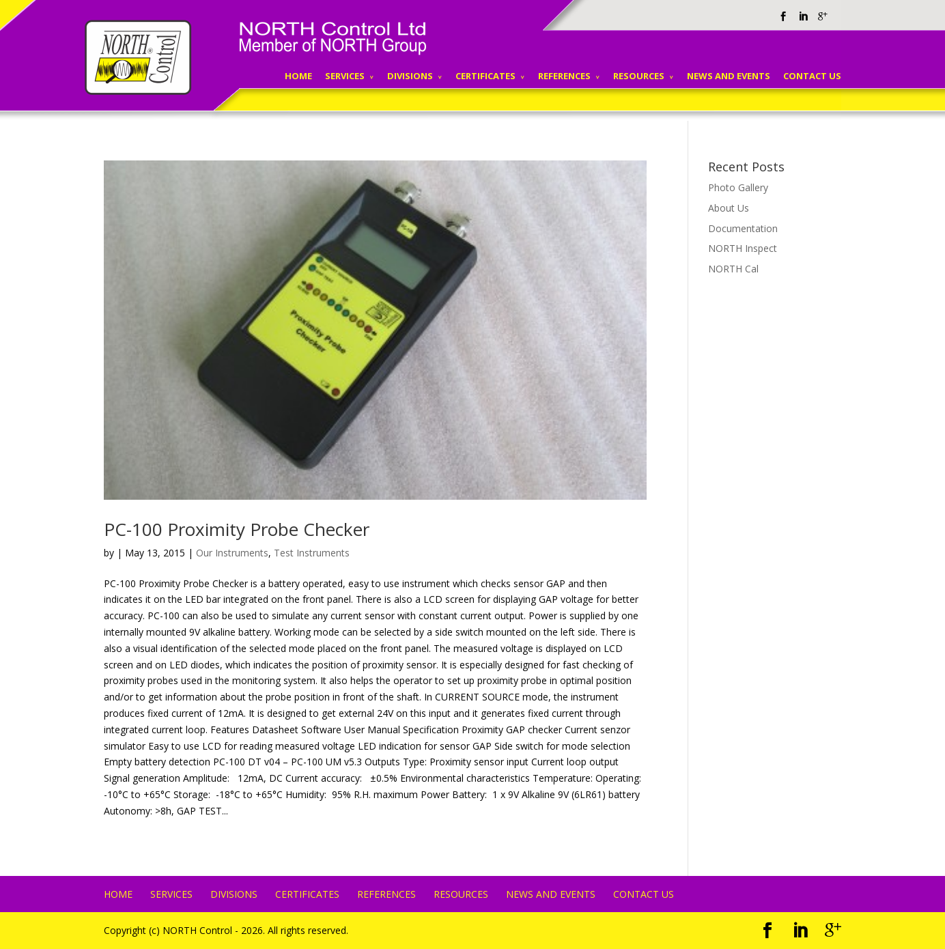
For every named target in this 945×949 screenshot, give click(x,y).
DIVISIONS (410, 76)
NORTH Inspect (742, 248)
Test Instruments (312, 552)
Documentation (743, 228)
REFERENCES (564, 76)
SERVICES (345, 76)
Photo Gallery (738, 187)
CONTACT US (812, 76)
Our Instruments (232, 552)
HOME (298, 76)
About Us (728, 207)
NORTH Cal (733, 268)
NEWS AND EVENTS (728, 76)
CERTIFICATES (485, 76)
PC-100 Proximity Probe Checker (236, 529)
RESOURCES (638, 76)
